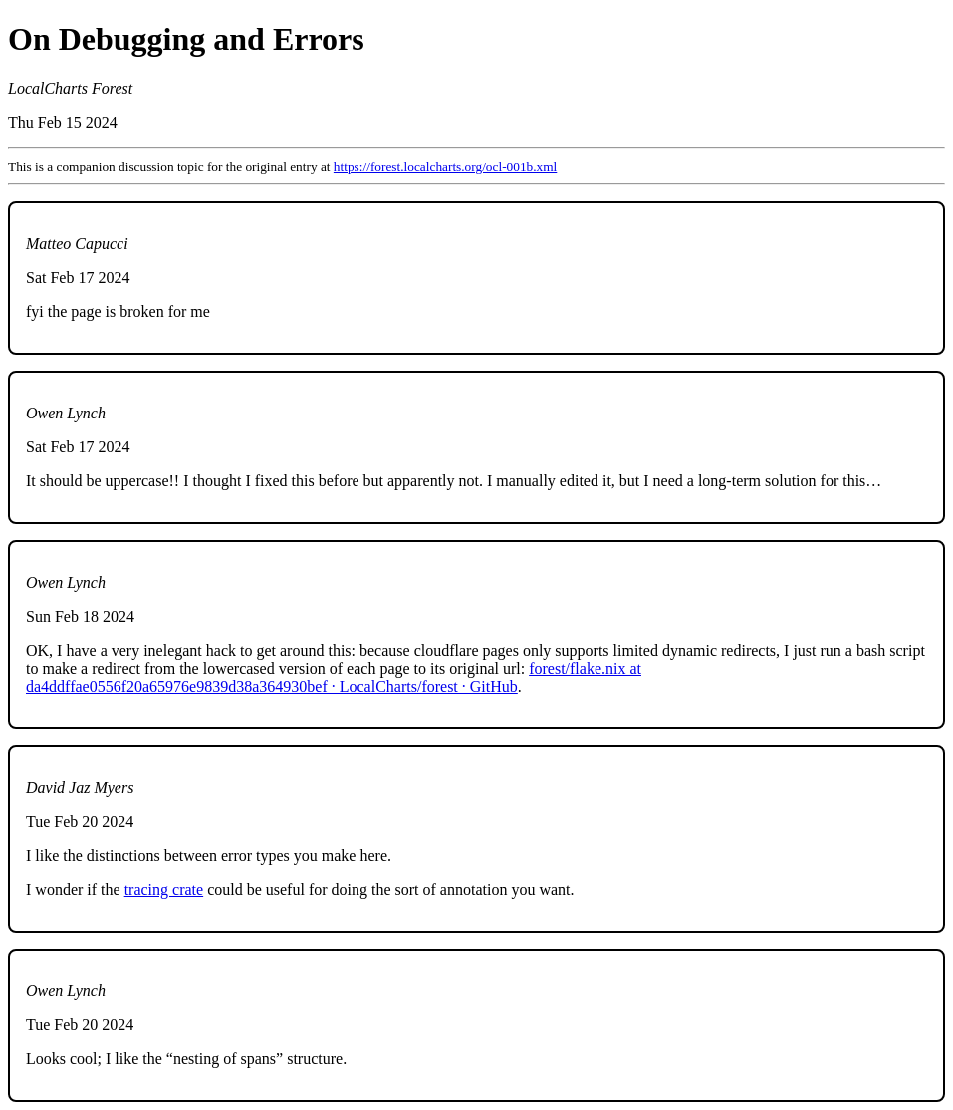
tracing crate (164, 889)
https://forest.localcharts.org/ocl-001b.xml (445, 166)
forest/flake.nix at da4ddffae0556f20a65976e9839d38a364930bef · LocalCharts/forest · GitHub (333, 677)
